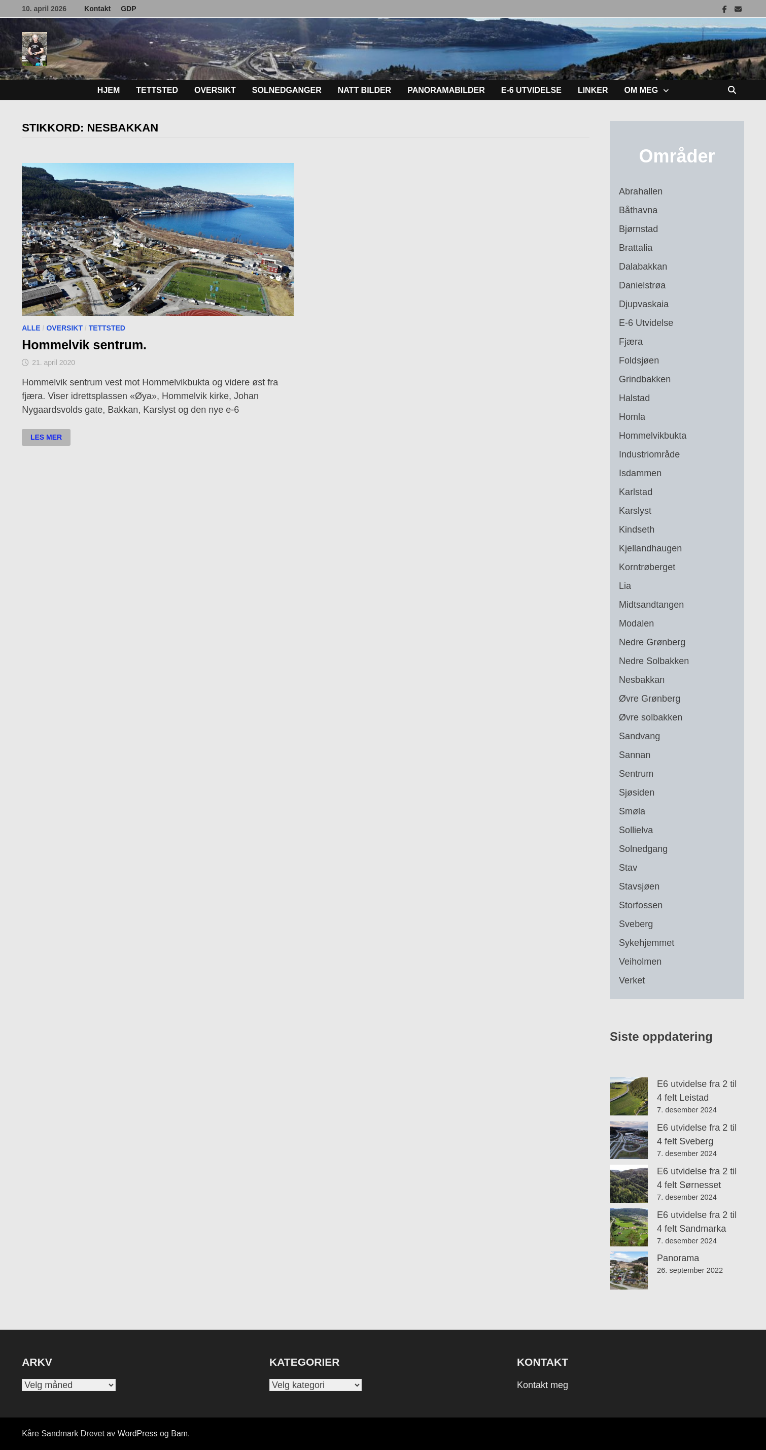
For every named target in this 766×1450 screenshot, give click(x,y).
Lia (625, 586)
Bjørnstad (638, 229)
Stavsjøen (639, 886)
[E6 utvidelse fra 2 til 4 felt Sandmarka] (629, 1227)
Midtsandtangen (651, 605)
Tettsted (157, 90)
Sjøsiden (636, 792)
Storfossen (641, 905)
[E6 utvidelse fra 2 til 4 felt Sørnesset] (629, 1184)
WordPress (138, 1433)
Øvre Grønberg (649, 699)
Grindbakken (645, 379)
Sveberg (636, 924)
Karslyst (635, 511)
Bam (179, 1433)
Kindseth (636, 529)
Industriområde (649, 454)
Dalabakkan (643, 266)
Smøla (632, 811)
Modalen (636, 623)
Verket (632, 980)
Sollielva (636, 830)
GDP (128, 9)
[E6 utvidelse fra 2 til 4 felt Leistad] (629, 1096)
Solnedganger (287, 90)
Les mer (50, 437)
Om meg (641, 90)
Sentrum (636, 774)
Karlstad (635, 492)
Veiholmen (640, 962)
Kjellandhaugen (650, 548)
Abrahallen (641, 191)
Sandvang (639, 736)
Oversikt (215, 90)
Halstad (634, 398)
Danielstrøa (642, 285)
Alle (31, 328)
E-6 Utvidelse (531, 90)
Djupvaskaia (644, 304)
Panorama (678, 1258)
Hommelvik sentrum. (84, 345)
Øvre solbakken (650, 717)
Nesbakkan (642, 680)
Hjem (108, 90)
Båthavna (638, 210)
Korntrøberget (647, 567)
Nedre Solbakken (654, 661)
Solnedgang (643, 849)
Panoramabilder (446, 90)
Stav (628, 868)
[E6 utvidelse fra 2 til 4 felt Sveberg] (629, 1140)
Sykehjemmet (646, 943)
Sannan (634, 755)
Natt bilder (364, 90)
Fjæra (631, 342)
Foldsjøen (639, 360)
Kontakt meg (542, 1385)
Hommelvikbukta (652, 436)
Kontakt (97, 9)
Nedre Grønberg (652, 642)
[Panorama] (629, 1270)
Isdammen (640, 473)
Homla (632, 417)
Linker (593, 90)
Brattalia (635, 248)
